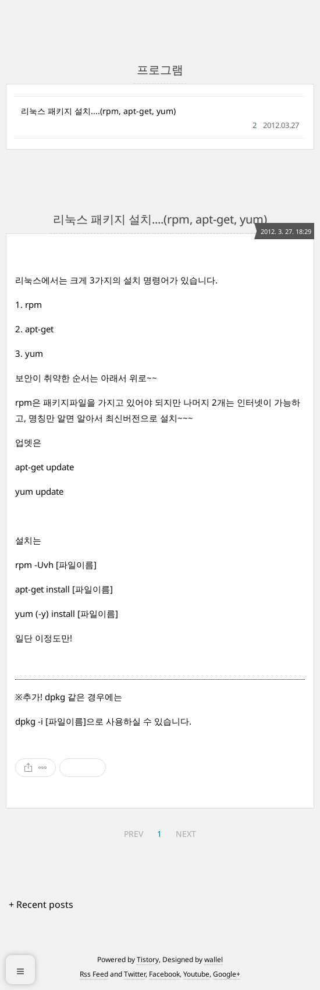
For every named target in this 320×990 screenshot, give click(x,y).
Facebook (164, 974)
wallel (213, 959)
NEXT (186, 833)
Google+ (226, 974)
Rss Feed (94, 974)
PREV (133, 833)
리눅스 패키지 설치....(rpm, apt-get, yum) (98, 110)
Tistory (148, 959)
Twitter (134, 974)
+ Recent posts (41, 904)
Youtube (196, 974)
